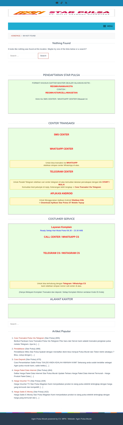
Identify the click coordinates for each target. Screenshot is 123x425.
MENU (108, 26)
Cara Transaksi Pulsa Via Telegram (29, 338)
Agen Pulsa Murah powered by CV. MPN (48, 419)
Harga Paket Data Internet (25, 370)
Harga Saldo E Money (23, 392)
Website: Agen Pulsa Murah (80, 419)
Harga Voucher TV (22, 381)
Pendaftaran (19, 349)
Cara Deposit (19, 359)
